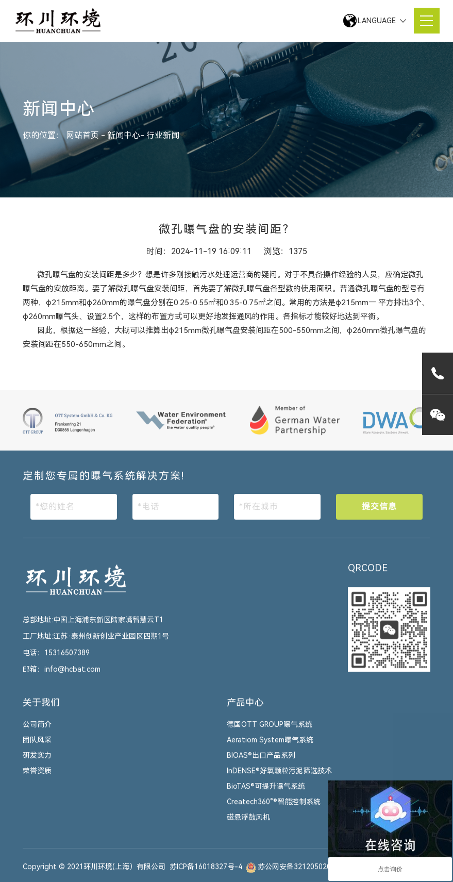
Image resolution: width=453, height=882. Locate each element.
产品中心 (245, 708)
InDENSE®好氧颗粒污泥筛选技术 (279, 777)
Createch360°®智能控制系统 (274, 808)
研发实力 (37, 762)
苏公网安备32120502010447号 (308, 873)
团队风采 (37, 746)
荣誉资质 (37, 777)
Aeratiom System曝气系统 (270, 746)
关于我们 (41, 708)
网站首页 (83, 135)
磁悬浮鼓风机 (248, 824)
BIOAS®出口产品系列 (261, 762)
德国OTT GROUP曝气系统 (269, 731)
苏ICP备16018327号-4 (206, 873)
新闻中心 (123, 135)
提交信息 (379, 513)
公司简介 (37, 731)
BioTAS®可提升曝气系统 (266, 793)
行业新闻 (162, 135)
